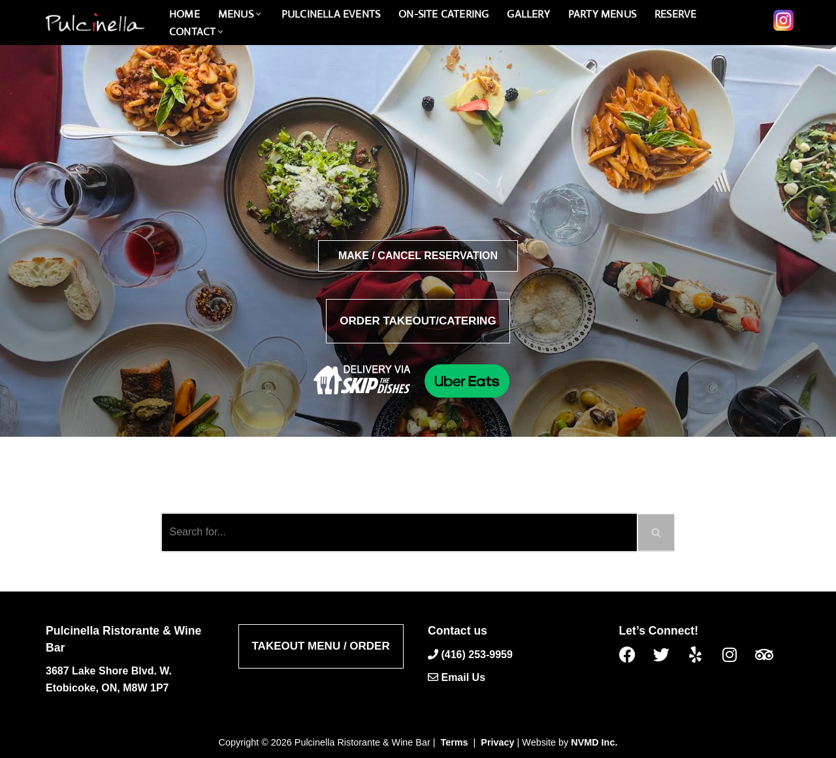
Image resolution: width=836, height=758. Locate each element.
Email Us (463, 677)
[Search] (399, 532)
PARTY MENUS (602, 14)
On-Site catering (443, 14)
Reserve (675, 14)
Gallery (528, 14)
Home (184, 14)
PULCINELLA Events (330, 14)
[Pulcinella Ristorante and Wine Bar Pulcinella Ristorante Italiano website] (94, 22)
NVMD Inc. (594, 742)
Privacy (497, 742)
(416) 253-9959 (476, 653)
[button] (258, 14)
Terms (454, 742)
